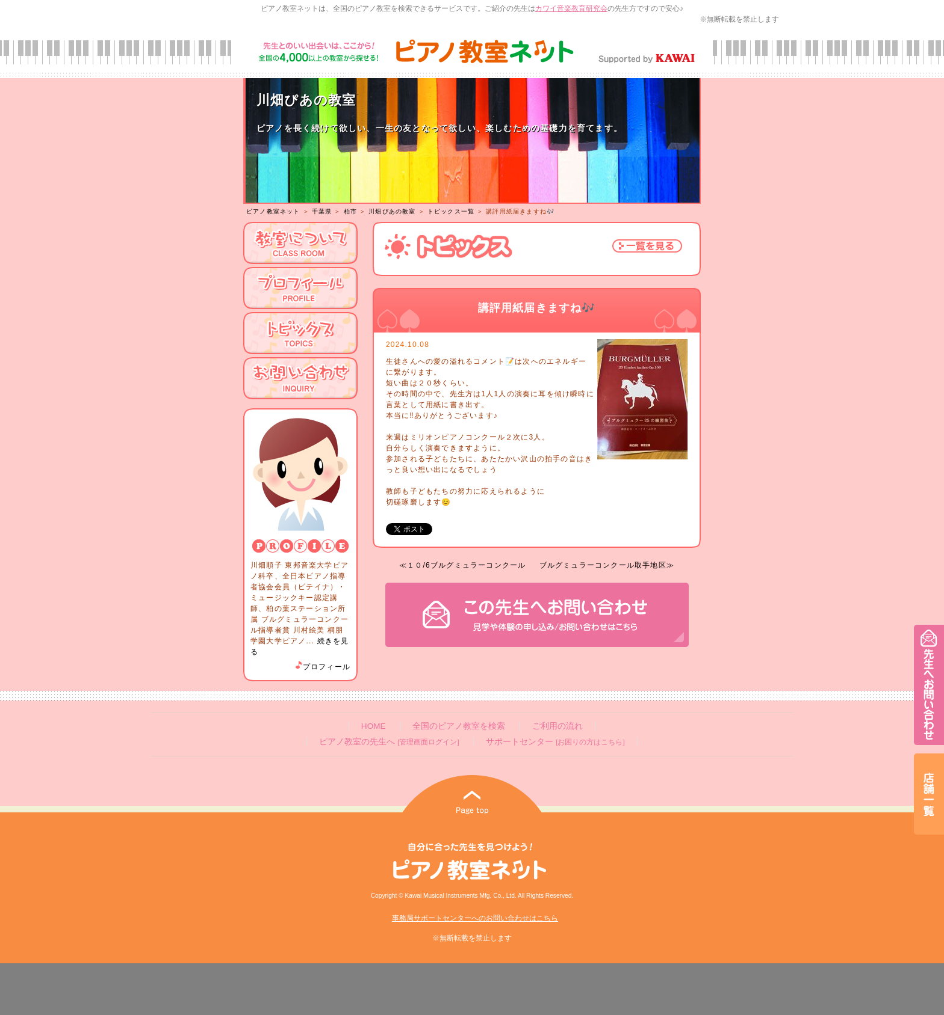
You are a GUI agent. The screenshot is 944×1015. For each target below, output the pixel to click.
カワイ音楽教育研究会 (571, 8)
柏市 (350, 211)
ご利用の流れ (557, 726)
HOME (373, 726)
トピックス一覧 (450, 211)
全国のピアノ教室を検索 (458, 726)
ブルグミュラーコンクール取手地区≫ (606, 565)
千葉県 (322, 211)
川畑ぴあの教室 (391, 211)
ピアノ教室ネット (273, 211)
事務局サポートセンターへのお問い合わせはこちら (475, 918)
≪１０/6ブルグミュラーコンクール (462, 565)
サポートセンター (555, 741)
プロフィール (322, 667)
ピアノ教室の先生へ (389, 741)
